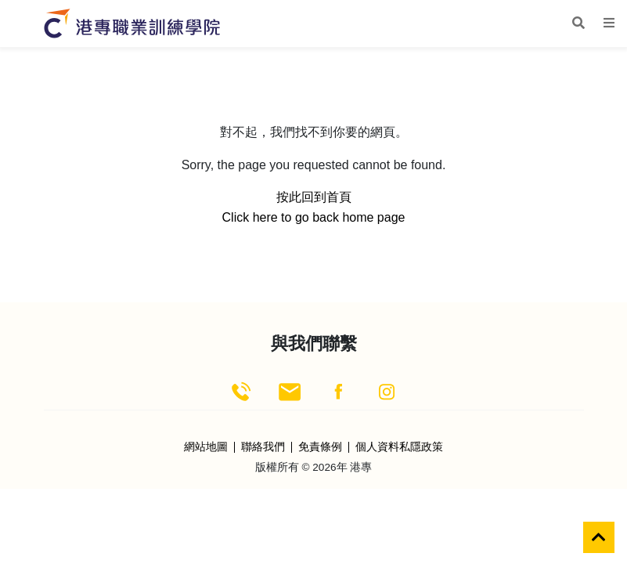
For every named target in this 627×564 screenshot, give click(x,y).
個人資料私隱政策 (399, 447)
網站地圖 (206, 447)
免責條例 (320, 447)
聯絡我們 (263, 447)
